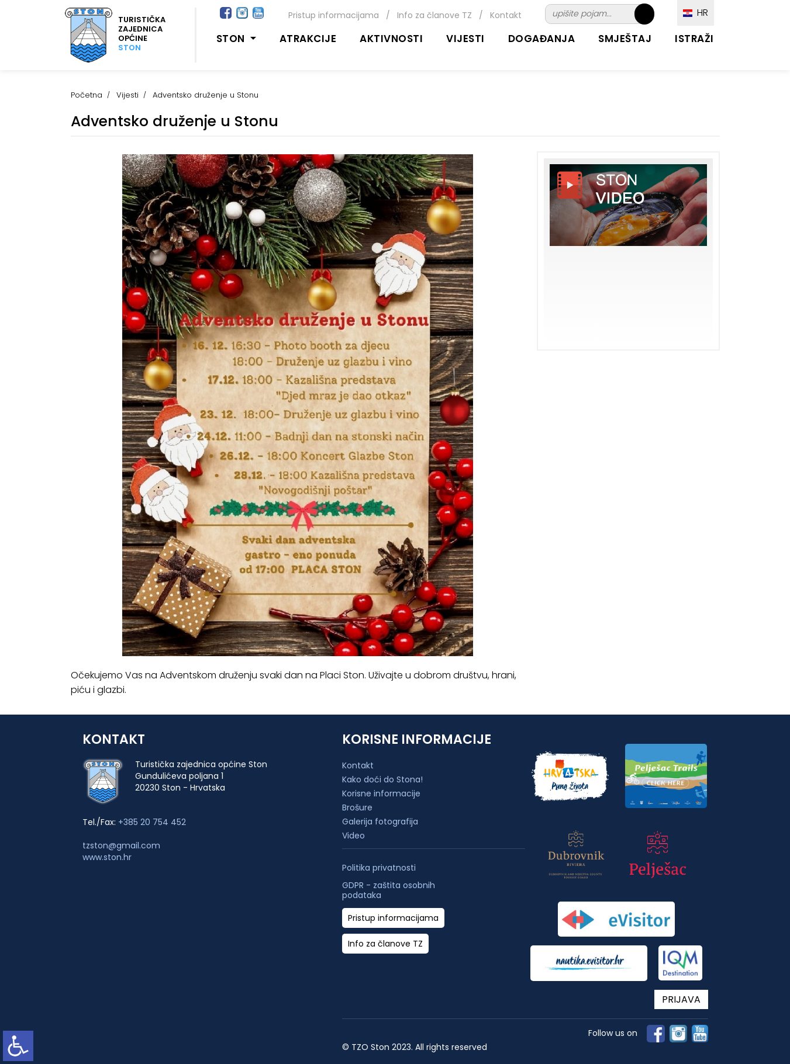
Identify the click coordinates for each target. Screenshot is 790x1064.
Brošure (357, 807)
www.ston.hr (107, 857)
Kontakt (506, 15)
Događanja (541, 39)
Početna (86, 94)
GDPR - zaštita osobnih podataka (388, 890)
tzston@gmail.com (121, 845)
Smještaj (624, 39)
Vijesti (465, 39)
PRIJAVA (681, 999)
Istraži (694, 39)
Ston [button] (232, 39)
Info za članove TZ (434, 15)
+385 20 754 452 (152, 822)
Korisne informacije (381, 793)
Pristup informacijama (333, 15)
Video (353, 835)
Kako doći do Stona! (382, 779)
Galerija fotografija (380, 821)
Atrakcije (308, 39)
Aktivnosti (391, 39)
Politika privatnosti (379, 868)
